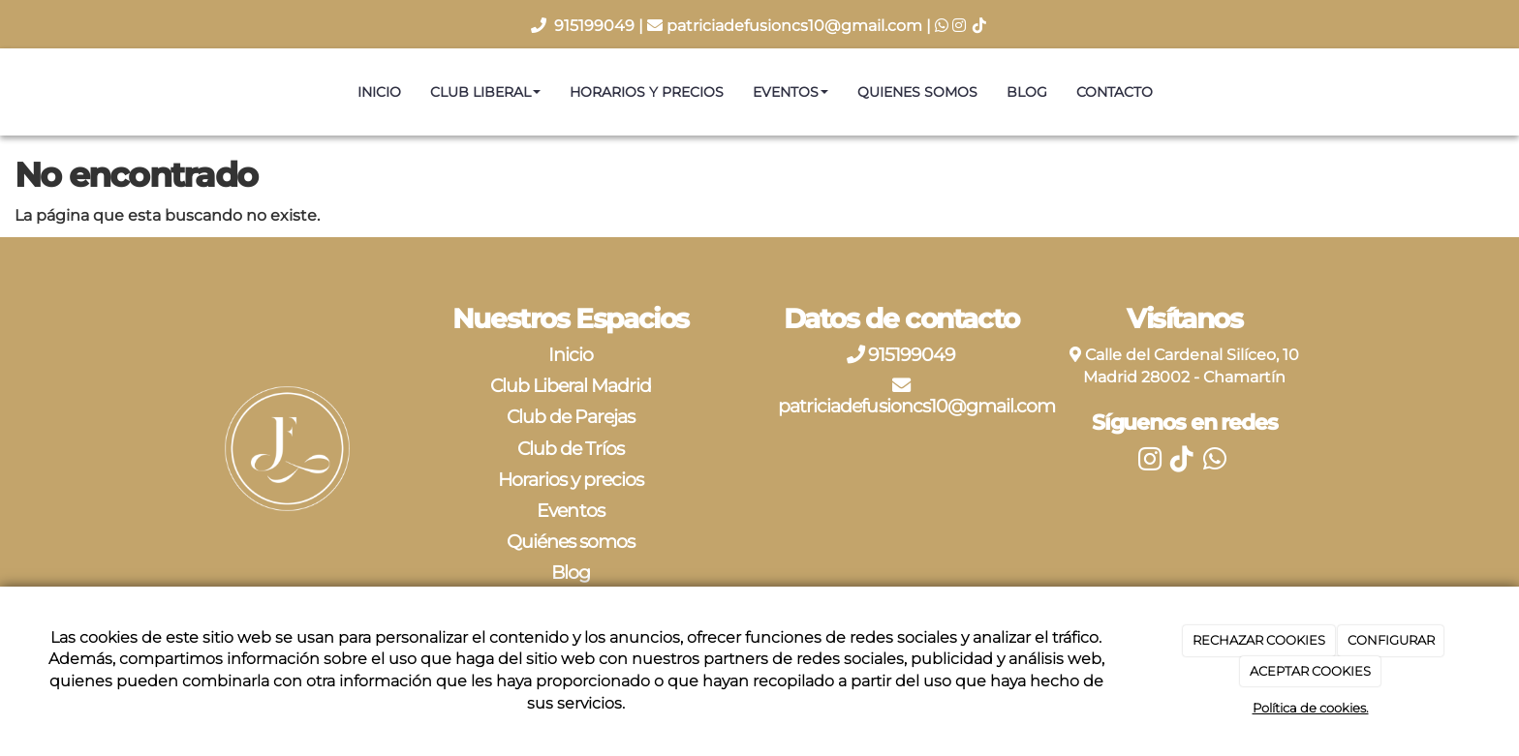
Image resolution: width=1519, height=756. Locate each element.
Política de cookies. (1311, 707)
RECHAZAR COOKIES (1259, 640)
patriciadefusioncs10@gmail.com (794, 25)
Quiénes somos (571, 541)
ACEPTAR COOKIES (1310, 671)
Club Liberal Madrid (571, 385)
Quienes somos (917, 92)
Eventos (790, 92)
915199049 (596, 25)
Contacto (1114, 92)
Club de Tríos (571, 448)
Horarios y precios (647, 92)
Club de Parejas (571, 416)
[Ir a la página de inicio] (9, 92)
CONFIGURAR (1391, 640)
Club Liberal (485, 92)
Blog (1027, 92)
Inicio (379, 92)
